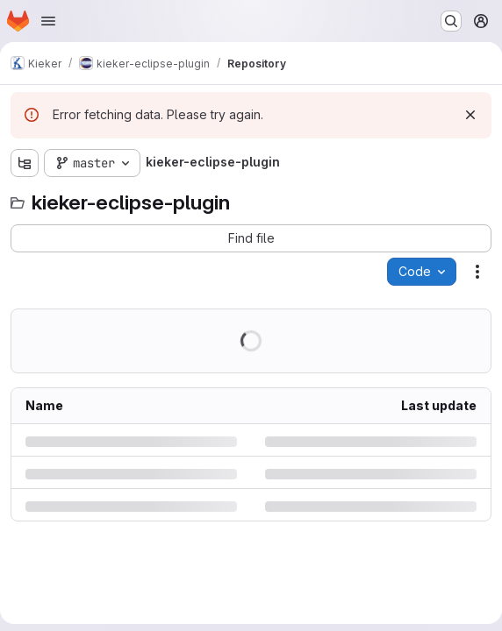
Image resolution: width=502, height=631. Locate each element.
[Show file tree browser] (25, 163)
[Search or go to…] (451, 21)
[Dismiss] (470, 114)
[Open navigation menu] (48, 21)
